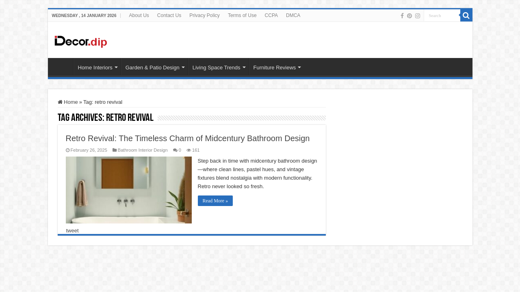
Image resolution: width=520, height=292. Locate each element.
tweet (72, 231)
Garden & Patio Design (153, 67)
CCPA (271, 15)
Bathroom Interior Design (143, 150)
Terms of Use (242, 15)
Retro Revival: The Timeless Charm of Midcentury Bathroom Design (188, 138)
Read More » (215, 201)
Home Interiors (95, 67)
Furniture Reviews (275, 67)
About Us (139, 15)
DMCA (293, 15)
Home (68, 102)
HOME (62, 66)
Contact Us (169, 15)
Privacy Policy (204, 15)
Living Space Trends (216, 67)
